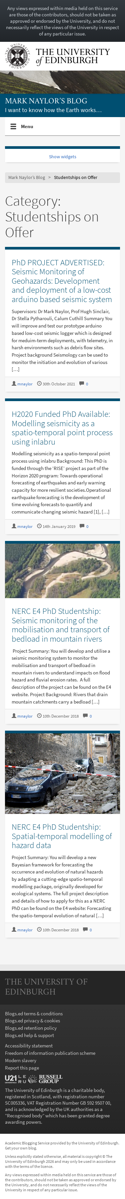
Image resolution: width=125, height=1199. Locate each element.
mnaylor (25, 384)
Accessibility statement (29, 1045)
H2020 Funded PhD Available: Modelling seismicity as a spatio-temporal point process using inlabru (62, 427)
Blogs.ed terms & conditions (34, 1013)
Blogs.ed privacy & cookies (32, 1020)
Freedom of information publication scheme (50, 1053)
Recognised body (24, 1115)
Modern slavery (20, 1060)
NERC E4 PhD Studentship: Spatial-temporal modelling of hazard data (62, 835)
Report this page (22, 1068)
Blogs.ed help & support (29, 1035)
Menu (27, 129)
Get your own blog (20, 1147)
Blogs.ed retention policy (31, 1028)
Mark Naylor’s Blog (46, 101)
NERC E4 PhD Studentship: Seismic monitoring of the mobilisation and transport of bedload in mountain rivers (61, 625)
